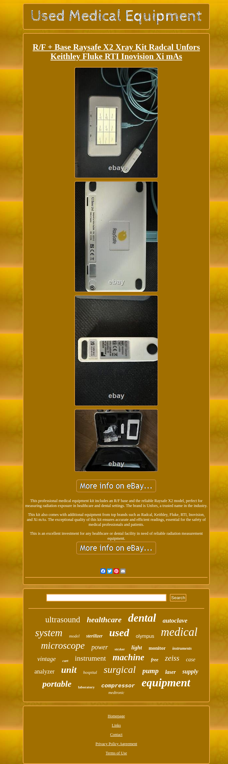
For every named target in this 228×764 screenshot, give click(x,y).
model (74, 636)
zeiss (172, 658)
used (119, 632)
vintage (46, 658)
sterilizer (94, 636)
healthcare (104, 619)
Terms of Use (116, 753)
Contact (116, 734)
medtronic (116, 692)
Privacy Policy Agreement (116, 744)
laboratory (86, 687)
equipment (165, 682)
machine (128, 657)
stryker (120, 649)
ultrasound (62, 619)
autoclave (175, 620)
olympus (145, 636)
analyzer (44, 671)
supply (190, 671)
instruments (182, 648)
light (137, 647)
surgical (120, 669)
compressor (118, 686)
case (190, 659)
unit (69, 670)
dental (142, 618)
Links (116, 725)
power (100, 647)
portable (56, 684)
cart (65, 661)
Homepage (116, 716)
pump (150, 671)
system (48, 632)
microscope (63, 645)
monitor (157, 648)
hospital (90, 672)
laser (170, 672)
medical (179, 632)
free (155, 659)
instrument (90, 658)
